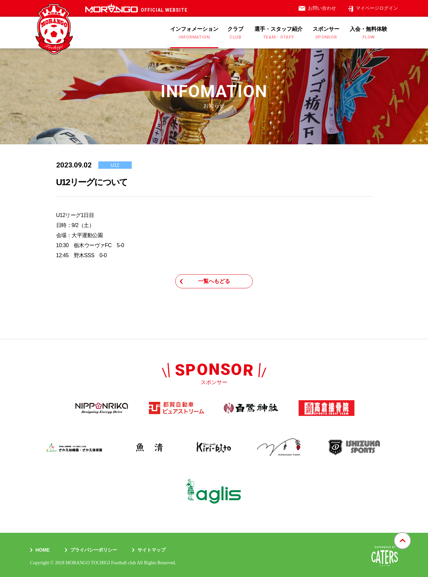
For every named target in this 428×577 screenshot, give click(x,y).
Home (42, 550)
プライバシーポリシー (93, 550)
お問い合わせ (322, 8)
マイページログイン (377, 8)
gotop (402, 532)
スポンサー (326, 33)
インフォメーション (194, 33)
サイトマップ (151, 550)
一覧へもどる (214, 281)
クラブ (235, 33)
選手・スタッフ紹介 (278, 33)
